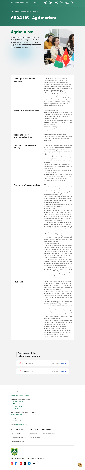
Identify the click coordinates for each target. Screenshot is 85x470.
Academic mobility (35, 437)
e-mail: (19, 424)
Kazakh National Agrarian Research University (27, 453)
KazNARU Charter (16, 433)
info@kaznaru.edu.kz (22, 2)
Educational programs (20, 11)
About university (17, 430)
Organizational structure (17, 441)
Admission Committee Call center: (20, 404)
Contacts (35, 2)
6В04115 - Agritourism (32, 11)
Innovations (46, 430)
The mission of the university (19, 437)
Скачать (63, 363)
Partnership (34, 430)
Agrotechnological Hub (48, 433)
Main (12, 11)
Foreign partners (34, 433)
